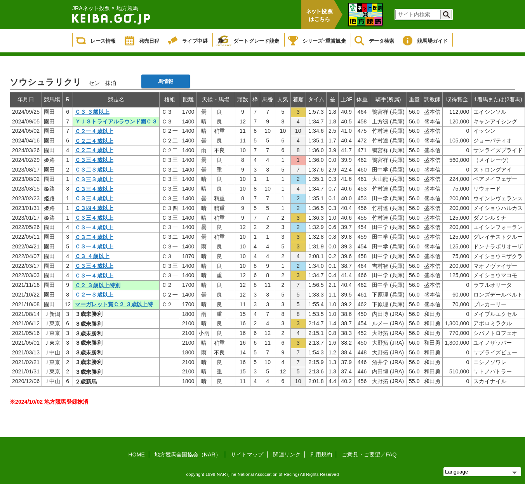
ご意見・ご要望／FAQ (369, 454)
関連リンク (287, 454)
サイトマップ (247, 454)
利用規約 (321, 454)
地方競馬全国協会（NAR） (188, 454)
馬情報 (165, 81)
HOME (137, 454)
